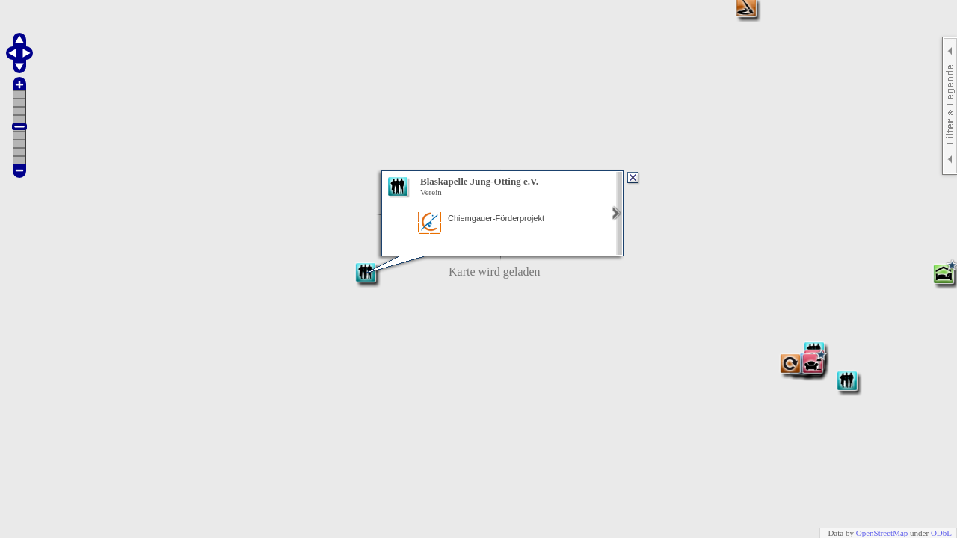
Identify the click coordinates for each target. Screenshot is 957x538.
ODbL (941, 532)
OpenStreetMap (882, 532)
